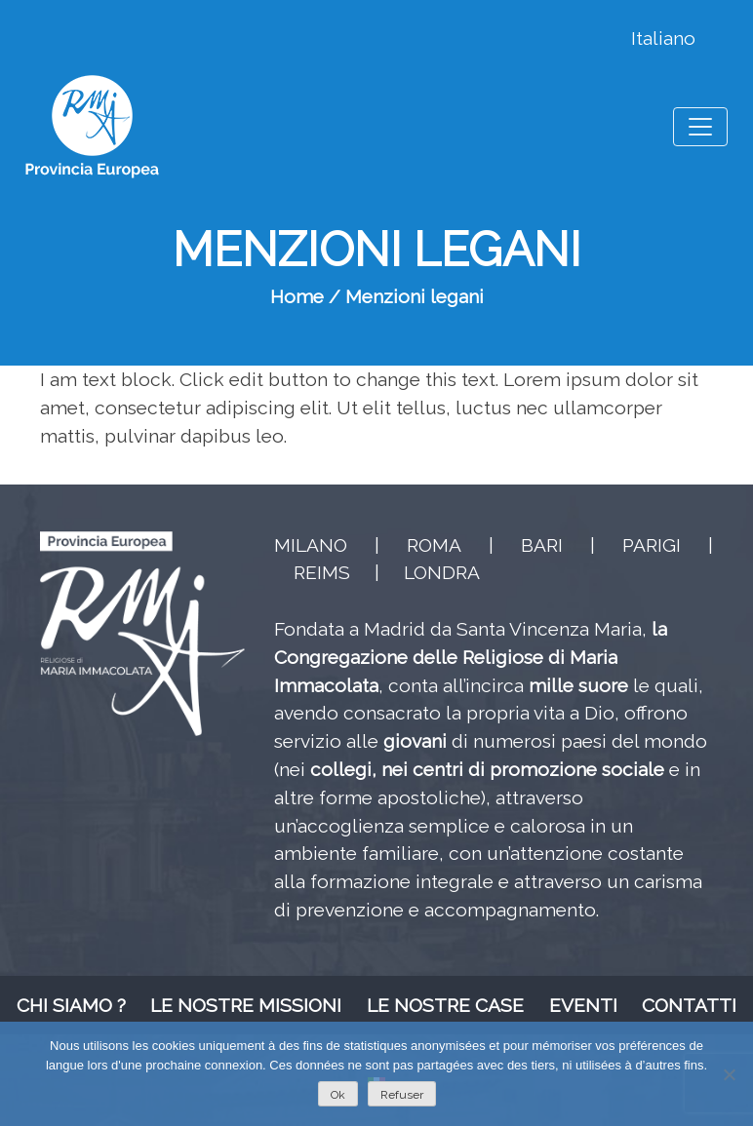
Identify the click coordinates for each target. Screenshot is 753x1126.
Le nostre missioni (245, 1005)
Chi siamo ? (71, 1005)
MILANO (310, 545)
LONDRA (442, 572)
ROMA (434, 545)
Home (297, 296)
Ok (338, 1095)
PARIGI (651, 545)
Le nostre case (445, 1005)
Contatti (689, 1005)
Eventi (583, 1005)
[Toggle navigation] (700, 126)
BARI (542, 545)
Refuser (401, 1095)
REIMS (322, 572)
